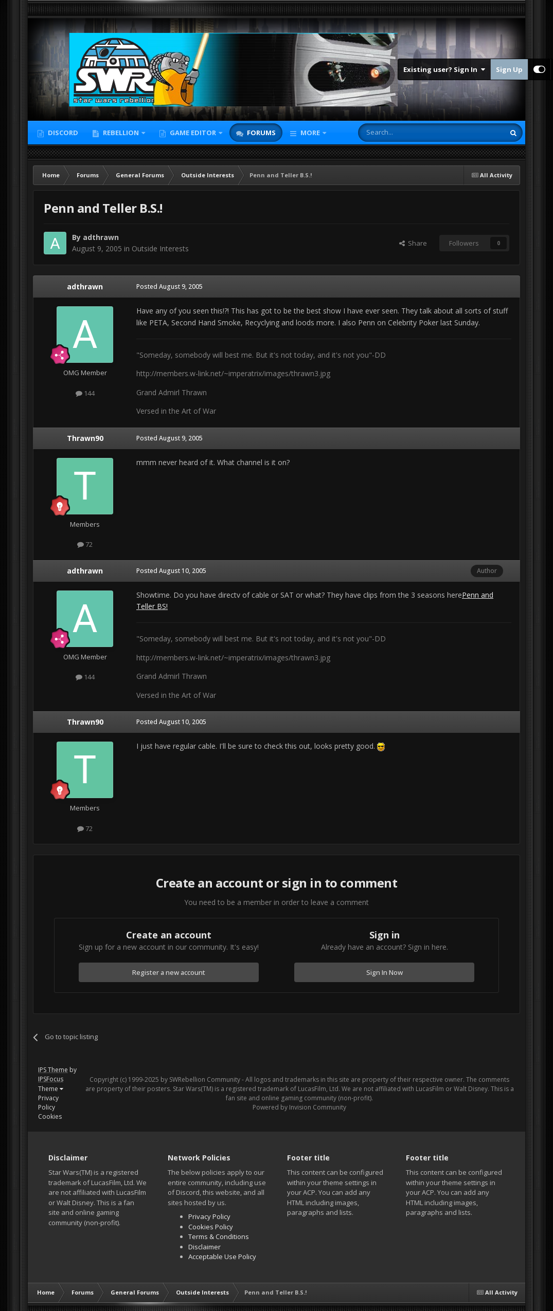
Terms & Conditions (218, 1236)
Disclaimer (204, 1246)
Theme (50, 1088)
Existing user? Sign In (444, 69)
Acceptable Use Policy (222, 1256)
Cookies (50, 1116)
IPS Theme (53, 1069)
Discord (62, 132)
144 (85, 393)
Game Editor (193, 132)
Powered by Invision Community (299, 1107)
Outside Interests (160, 248)
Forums (260, 132)
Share (413, 243)
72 (85, 544)
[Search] (406, 132)
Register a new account (168, 972)
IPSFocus (50, 1079)
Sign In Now (384, 972)
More (310, 132)
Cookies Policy (210, 1226)
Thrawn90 (85, 438)
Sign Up (509, 69)
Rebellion (120, 132)
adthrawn (85, 286)
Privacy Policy (48, 1103)
